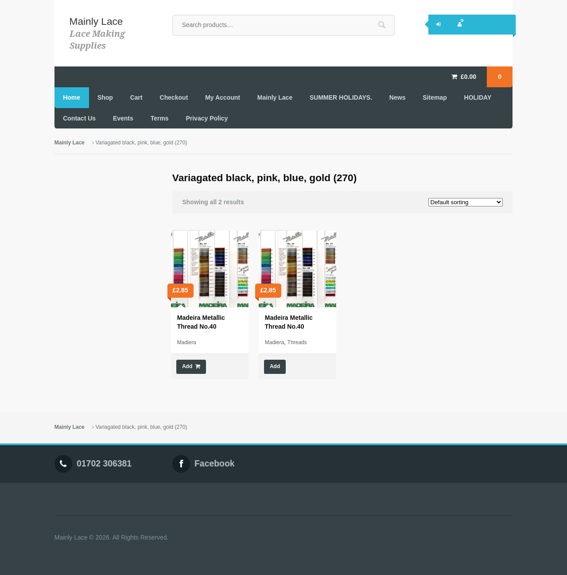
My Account (222, 97)
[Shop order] (465, 202)
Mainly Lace (96, 21)
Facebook (214, 464)
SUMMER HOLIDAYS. (341, 97)
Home (71, 97)
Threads (297, 342)
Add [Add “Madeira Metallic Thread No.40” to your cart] (187, 366)
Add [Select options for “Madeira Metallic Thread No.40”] (275, 366)
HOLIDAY (478, 97)
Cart (136, 97)
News (397, 97)
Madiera (186, 342)
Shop (105, 97)
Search (382, 25)
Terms (160, 118)
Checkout (174, 97)
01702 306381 (104, 464)
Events (123, 118)
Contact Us (79, 118)
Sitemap (435, 97)
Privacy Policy (207, 118)
